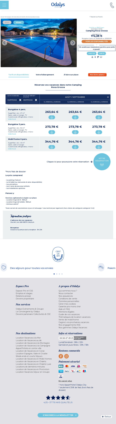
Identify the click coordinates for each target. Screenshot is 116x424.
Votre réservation (102, 161)
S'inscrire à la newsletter (58, 415)
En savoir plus (65, 381)
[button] (96, 16)
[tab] (19, 75)
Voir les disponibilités (97, 41)
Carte (101, 53)
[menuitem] (36, 290)
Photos (91, 53)
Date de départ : (29, 96)
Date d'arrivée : (13, 96)
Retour (106, 416)
